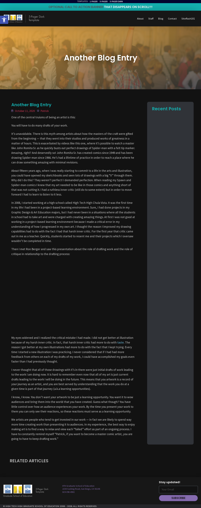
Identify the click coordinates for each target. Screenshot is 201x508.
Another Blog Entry (100, 57)
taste (120, 342)
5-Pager (104, 1)
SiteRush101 (188, 18)
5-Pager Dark (116, 1)
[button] (4, 20)
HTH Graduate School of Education (78, 485)
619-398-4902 (68, 492)
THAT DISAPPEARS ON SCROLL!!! (128, 7)
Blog (160, 18)
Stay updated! (169, 482)
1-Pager (94, 1)
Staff (150, 18)
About (140, 18)
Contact (172, 18)
